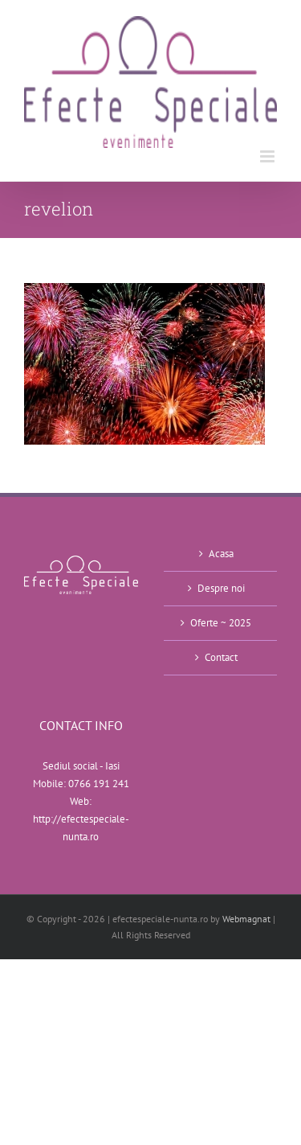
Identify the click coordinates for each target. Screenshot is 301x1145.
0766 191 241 (98, 783)
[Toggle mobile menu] (268, 156)
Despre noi (221, 588)
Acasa (221, 553)
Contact (221, 657)
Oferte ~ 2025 (220, 623)
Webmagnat (246, 919)
